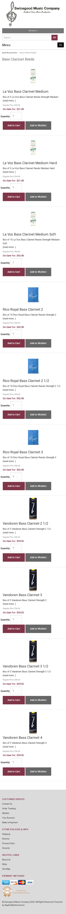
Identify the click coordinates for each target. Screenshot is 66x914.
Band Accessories (9, 53)
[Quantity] (16, 116)
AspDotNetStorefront (15, 905)
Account (33, 31)
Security (6, 848)
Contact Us (7, 804)
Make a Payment (10, 822)
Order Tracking (9, 808)
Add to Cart (14, 125)
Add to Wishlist (38, 125)
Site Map (6, 869)
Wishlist (5, 813)
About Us (6, 860)
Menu (6, 45)
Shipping (6, 834)
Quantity (5, 116)
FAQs (4, 864)
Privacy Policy (8, 843)
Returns (5, 839)
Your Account (8, 818)
